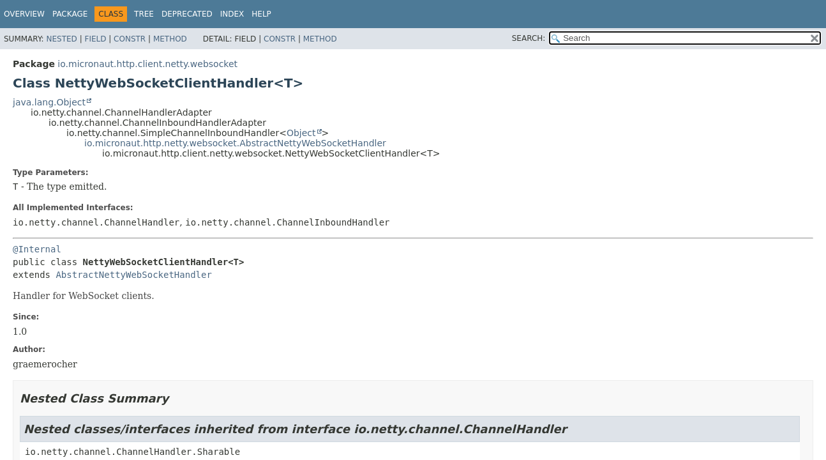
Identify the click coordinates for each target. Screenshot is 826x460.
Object (301, 133)
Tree (144, 14)
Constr (130, 38)
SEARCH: (529, 38)
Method (170, 38)
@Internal (37, 249)
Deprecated (187, 14)
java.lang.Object (49, 102)
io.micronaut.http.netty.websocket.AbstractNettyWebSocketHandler (235, 143)
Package (69, 14)
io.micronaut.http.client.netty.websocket (147, 64)
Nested (61, 38)
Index (232, 14)
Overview (24, 14)
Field (95, 38)
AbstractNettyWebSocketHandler (133, 275)
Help (261, 14)
